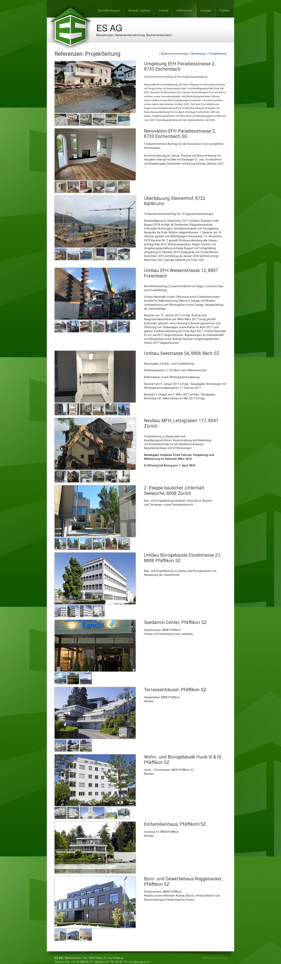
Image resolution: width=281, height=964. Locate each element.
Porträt (163, 10)
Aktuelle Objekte (139, 10)
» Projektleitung (216, 53)
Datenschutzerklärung (214, 958)
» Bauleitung (197, 53)
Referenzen (184, 10)
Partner (225, 10)
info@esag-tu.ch (139, 962)
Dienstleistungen (109, 10)
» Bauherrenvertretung (173, 53)
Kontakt (206, 10)
